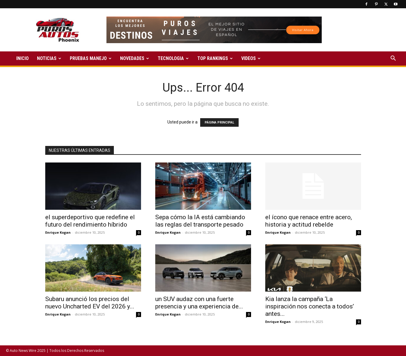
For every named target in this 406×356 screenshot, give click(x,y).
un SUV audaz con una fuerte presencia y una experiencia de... (199, 302)
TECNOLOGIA (173, 58)
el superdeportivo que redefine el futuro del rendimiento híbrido (90, 221)
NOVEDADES (134, 58)
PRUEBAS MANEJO (90, 58)
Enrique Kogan (58, 232)
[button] (393, 59)
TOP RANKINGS (215, 58)
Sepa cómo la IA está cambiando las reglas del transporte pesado (200, 221)
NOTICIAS (49, 58)
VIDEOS (251, 58)
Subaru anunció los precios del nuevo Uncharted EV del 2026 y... (89, 302)
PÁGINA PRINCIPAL (219, 122)
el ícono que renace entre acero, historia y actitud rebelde (308, 221)
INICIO (22, 58)
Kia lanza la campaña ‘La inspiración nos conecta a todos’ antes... (309, 306)
